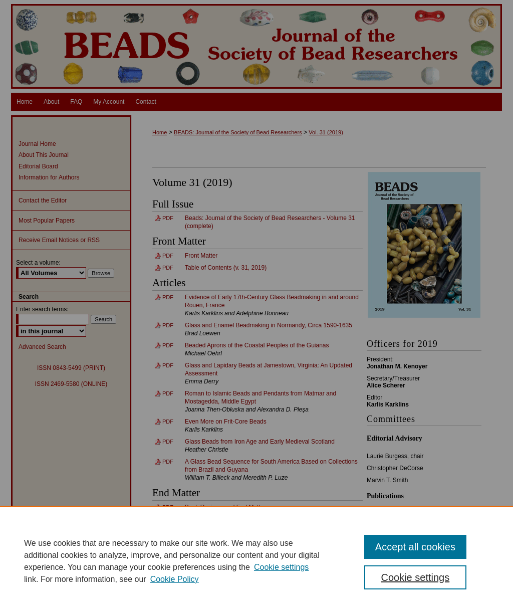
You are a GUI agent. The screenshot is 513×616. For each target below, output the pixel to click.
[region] (256, 561)
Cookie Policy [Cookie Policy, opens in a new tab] (174, 579)
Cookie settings (281, 567)
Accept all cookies (415, 546)
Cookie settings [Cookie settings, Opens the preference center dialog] (415, 577)
